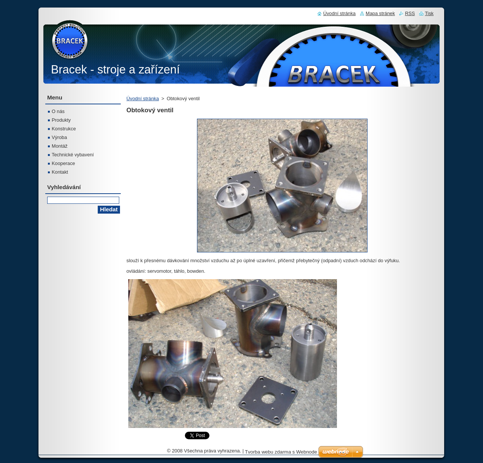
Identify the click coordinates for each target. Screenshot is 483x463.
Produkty (61, 120)
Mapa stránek (380, 13)
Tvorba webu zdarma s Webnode (281, 452)
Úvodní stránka (142, 98)
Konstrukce (64, 128)
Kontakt (60, 172)
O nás (58, 111)
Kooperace (63, 163)
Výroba (59, 137)
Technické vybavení (73, 154)
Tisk (429, 13)
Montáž (60, 146)
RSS (410, 13)
